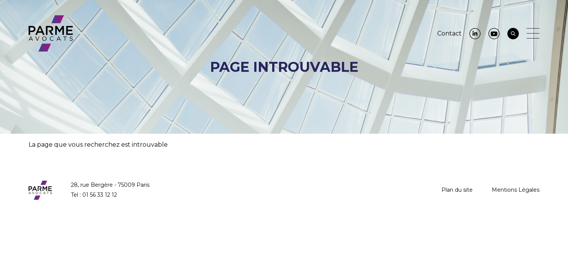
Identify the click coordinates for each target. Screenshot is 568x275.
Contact (449, 33)
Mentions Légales (515, 189)
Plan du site (457, 189)
